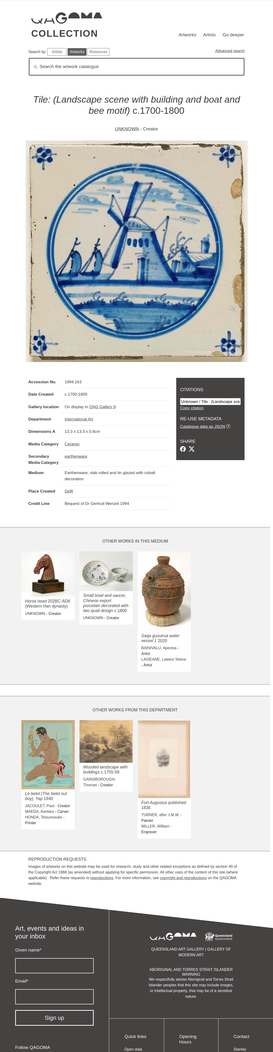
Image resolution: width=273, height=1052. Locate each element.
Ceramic (72, 444)
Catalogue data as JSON (202, 426)
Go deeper (233, 34)
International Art (79, 419)
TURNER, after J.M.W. (160, 815)
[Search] (136, 67)
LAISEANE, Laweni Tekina (163, 659)
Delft (69, 491)
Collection (64, 33)
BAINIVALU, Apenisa (158, 648)
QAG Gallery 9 (102, 406)
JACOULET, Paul (39, 806)
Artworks (187, 34)
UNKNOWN (127, 128)
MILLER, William (155, 826)
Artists (209, 34)
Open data (133, 1049)
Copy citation (192, 408)
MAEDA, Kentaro (39, 812)
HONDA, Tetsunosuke (43, 817)
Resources (98, 52)
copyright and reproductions (183, 878)
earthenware (76, 456)
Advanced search (230, 51)
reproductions (101, 878)
